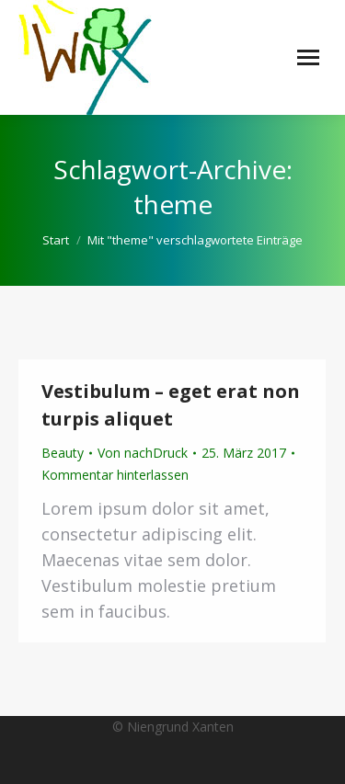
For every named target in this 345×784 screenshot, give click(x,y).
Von (143, 452)
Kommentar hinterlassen (115, 474)
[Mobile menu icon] (308, 57)
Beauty (62, 452)
